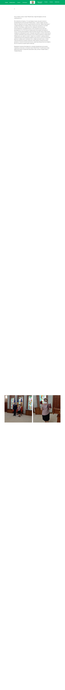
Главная (6, 2)
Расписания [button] (25, 2)
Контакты (40, 2)
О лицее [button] (18, 2)
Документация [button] (12, 2)
